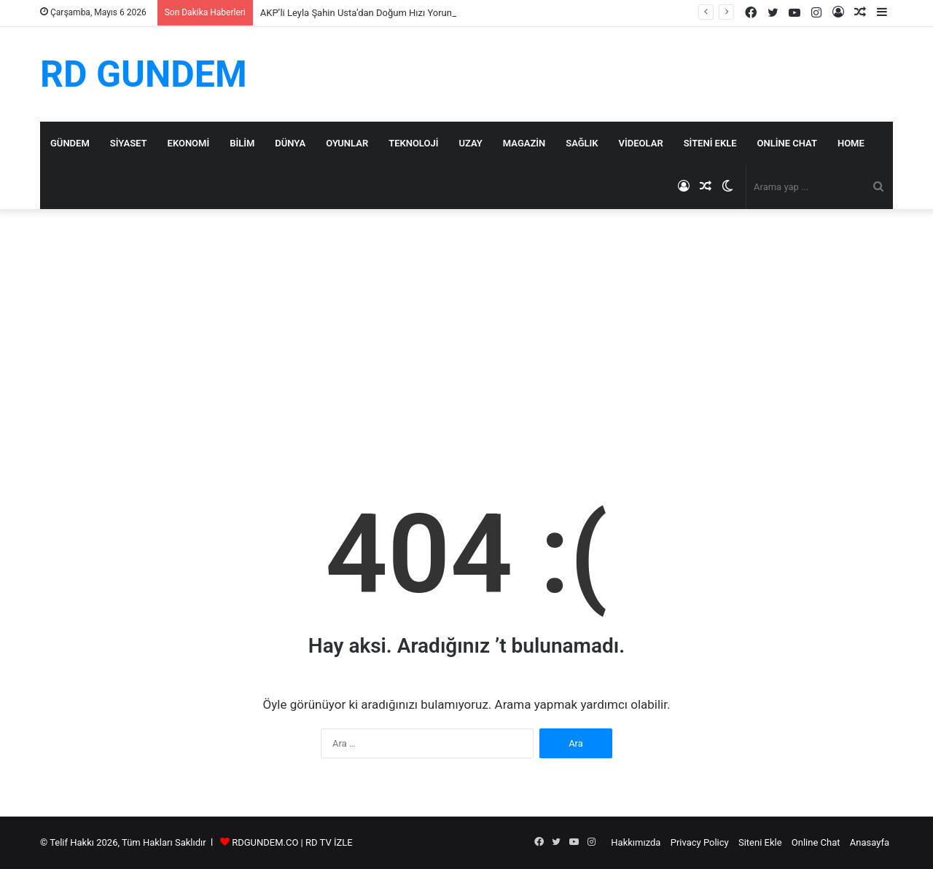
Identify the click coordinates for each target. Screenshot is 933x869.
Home (851, 143)
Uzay (470, 143)
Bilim (242, 143)
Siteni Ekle (710, 143)
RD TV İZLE (329, 842)
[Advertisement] (466, 333)
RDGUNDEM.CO (265, 842)
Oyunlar (347, 143)
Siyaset (128, 143)
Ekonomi (189, 143)
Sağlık (582, 143)
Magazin (524, 143)
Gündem (70, 143)
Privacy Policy (700, 842)
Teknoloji (413, 143)
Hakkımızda (635, 842)
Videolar (641, 143)
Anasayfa (869, 842)
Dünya (290, 143)
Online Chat (787, 143)
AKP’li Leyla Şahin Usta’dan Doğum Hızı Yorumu (360, 12)
